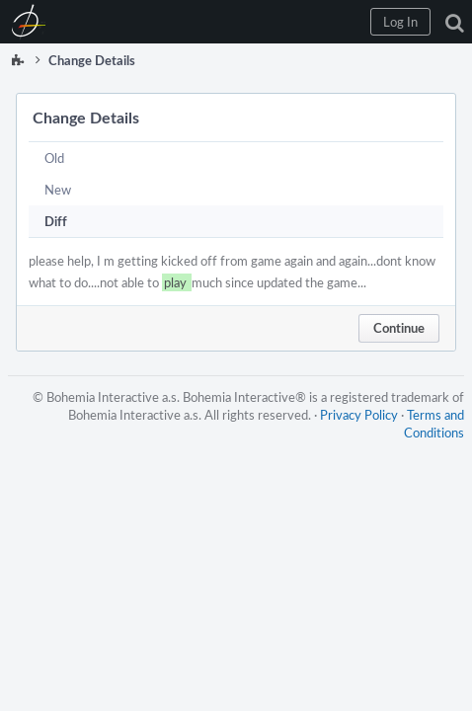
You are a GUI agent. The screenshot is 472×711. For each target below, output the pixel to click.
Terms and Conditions (434, 423)
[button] (400, 22)
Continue (399, 328)
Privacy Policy (359, 415)
